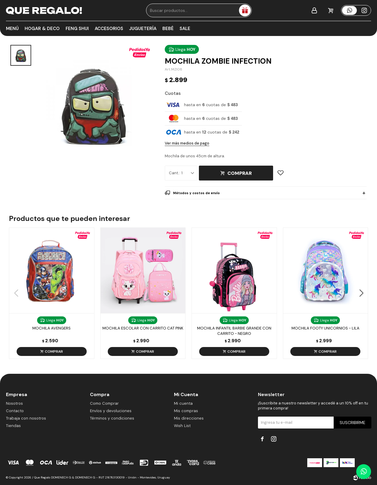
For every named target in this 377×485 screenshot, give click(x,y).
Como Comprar (104, 403)
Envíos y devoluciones (111, 410)
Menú (12, 29)
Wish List (182, 425)
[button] (361, 293)
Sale (185, 29)
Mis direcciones (189, 418)
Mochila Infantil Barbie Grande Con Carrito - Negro (234, 331)
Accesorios (109, 29)
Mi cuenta (183, 403)
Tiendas (13, 425)
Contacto (15, 410)
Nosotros (14, 403)
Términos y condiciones (112, 418)
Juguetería (142, 29)
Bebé (168, 29)
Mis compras (186, 410)
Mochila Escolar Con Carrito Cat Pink (142, 328)
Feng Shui (77, 29)
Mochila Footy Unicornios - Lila (325, 328)
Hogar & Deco (42, 29)
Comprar (239, 173)
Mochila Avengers (51, 328)
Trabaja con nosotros (26, 418)
